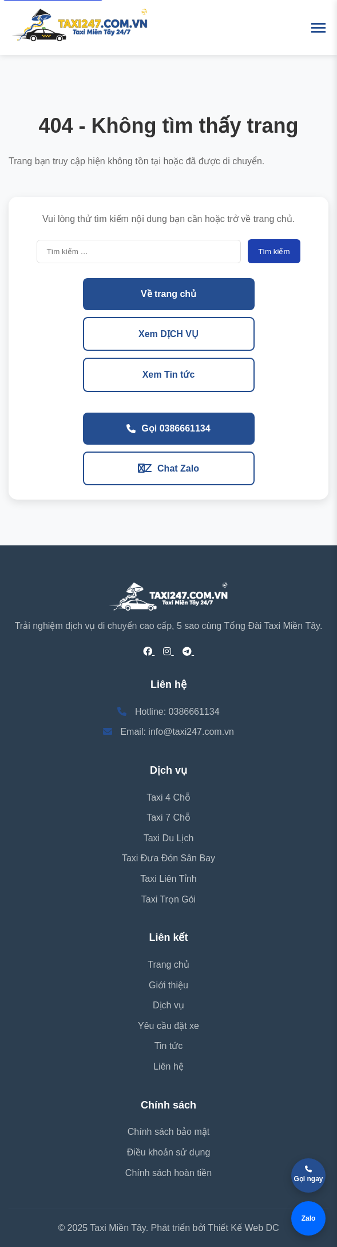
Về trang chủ (168, 294)
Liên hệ (168, 1066)
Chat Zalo (168, 468)
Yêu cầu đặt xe (168, 1026)
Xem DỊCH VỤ (168, 334)
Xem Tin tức (168, 374)
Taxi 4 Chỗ (168, 797)
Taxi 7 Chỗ (168, 817)
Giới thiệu (168, 985)
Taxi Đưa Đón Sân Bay (168, 858)
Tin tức (168, 1046)
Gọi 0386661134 (168, 428)
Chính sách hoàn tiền (168, 1173)
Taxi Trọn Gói (168, 899)
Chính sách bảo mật (168, 1132)
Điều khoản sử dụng (169, 1152)
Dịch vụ (168, 1005)
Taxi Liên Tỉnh (168, 879)
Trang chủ (168, 964)
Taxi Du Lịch (169, 838)
